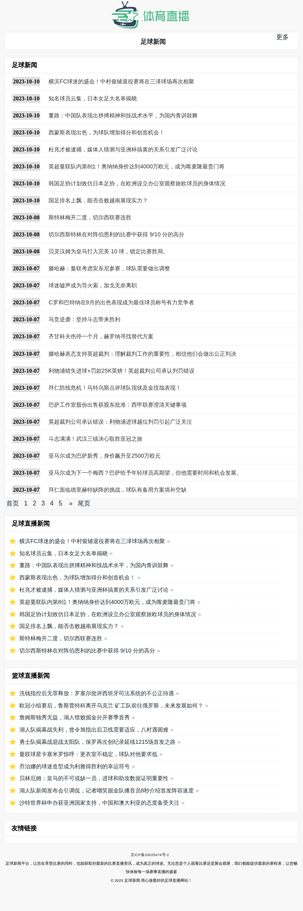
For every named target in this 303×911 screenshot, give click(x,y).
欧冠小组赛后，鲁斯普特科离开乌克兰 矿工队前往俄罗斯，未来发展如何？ (111, 705)
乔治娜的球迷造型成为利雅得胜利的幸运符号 (74, 766)
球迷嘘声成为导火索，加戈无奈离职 (93, 285)
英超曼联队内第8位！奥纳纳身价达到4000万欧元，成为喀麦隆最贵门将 (136, 166)
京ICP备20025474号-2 (150, 855)
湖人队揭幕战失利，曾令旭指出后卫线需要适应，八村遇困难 (93, 729)
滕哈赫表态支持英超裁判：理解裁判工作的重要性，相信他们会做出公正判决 (142, 354)
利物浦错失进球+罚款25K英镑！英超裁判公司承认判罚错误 (122, 371)
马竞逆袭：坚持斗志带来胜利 (84, 319)
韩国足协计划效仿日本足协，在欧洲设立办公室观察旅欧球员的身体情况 (137, 183)
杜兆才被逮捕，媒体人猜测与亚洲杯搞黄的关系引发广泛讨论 (123, 149)
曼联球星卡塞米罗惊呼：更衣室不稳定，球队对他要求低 (88, 754)
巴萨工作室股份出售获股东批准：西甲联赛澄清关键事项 (118, 405)
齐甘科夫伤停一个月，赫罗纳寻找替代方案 (101, 336)
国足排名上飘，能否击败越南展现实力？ (98, 200)
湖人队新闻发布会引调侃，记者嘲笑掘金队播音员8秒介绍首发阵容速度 (106, 790)
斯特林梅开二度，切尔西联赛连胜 (90, 217)
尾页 (84, 503)
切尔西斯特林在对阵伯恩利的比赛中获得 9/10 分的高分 (116, 234)
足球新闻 (153, 41)
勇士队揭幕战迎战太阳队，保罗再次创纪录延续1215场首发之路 (97, 742)
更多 (282, 37)
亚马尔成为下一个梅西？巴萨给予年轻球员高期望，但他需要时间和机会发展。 (145, 473)
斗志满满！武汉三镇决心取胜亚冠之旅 (95, 439)
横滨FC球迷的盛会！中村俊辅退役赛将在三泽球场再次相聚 (121, 81)
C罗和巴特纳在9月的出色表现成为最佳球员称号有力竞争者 (121, 302)
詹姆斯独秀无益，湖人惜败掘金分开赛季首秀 (74, 717)
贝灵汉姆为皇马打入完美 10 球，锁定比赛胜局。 (108, 251)
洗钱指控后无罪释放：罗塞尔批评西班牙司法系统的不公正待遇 (96, 693)
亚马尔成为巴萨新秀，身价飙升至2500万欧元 (105, 456)
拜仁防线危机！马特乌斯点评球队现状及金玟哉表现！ (115, 388)
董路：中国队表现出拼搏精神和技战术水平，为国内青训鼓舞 (123, 115)
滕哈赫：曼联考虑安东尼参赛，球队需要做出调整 (109, 268)
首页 (12, 503)
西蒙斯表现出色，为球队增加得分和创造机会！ (107, 132)
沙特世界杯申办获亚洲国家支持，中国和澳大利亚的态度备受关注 (99, 803)
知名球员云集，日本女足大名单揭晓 (93, 98)
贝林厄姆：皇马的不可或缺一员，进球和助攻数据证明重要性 (93, 778)
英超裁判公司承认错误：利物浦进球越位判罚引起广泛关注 (120, 422)
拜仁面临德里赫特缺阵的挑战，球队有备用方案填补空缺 (118, 490)
